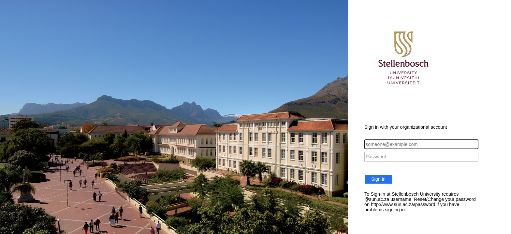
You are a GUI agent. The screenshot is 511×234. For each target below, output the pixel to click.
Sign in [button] (378, 179)
